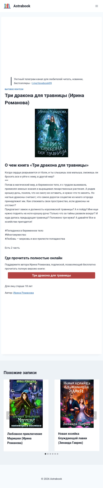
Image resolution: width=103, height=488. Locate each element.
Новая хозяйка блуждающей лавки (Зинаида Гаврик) (72, 438)
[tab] (45, 454)
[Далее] (94, 415)
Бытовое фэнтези (14, 89)
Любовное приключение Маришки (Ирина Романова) (24, 438)
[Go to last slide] (9, 415)
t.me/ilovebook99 (42, 83)
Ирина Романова (23, 292)
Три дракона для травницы (51, 275)
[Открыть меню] (96, 6)
